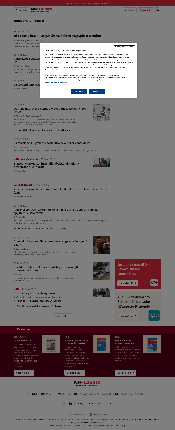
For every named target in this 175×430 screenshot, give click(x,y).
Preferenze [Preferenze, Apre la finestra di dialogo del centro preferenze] (78, 91)
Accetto (96, 91)
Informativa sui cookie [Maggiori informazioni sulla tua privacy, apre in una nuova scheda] (74, 70)
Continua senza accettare (124, 47)
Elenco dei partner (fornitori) (56, 82)
